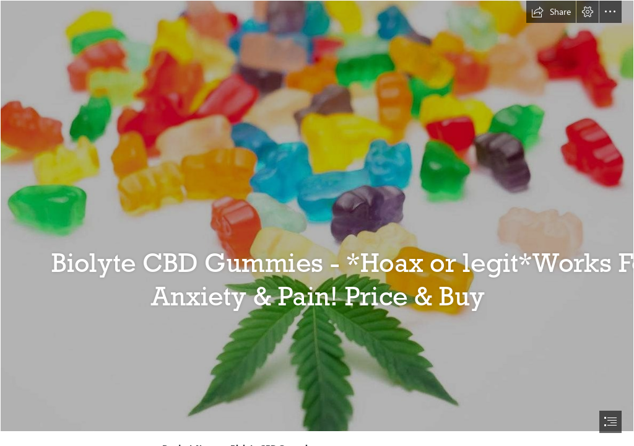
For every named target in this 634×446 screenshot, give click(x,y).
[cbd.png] (317, 216)
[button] (551, 12)
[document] (317, 223)
